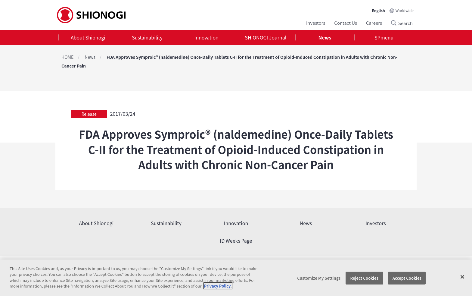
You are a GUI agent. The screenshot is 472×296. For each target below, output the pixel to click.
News (324, 37)
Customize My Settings (318, 278)
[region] (236, 278)
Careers (374, 23)
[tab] (88, 37)
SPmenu (383, 37)
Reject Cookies (364, 278)
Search (395, 23)
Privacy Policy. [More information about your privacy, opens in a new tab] (218, 286)
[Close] (462, 277)
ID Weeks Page (236, 240)
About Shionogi (88, 37)
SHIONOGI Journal (265, 37)
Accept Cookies (407, 278)
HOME (67, 57)
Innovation (206, 37)
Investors (315, 23)
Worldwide (405, 10)
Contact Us (345, 23)
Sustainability (147, 37)
